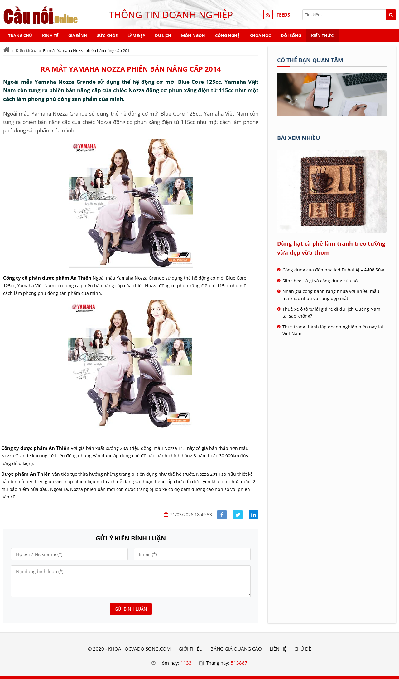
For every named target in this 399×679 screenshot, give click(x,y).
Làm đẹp (136, 35)
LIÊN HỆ (278, 649)
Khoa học (260, 35)
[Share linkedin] (253, 515)
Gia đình (77, 35)
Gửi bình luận (131, 609)
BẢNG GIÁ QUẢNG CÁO (236, 649)
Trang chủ (20, 35)
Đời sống (291, 35)
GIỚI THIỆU (191, 649)
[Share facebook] (222, 515)
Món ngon (193, 35)
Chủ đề (302, 649)
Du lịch (163, 35)
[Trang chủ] (6, 50)
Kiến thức (322, 35)
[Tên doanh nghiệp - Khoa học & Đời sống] (332, 114)
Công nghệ (227, 35)
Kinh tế (50, 35)
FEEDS (283, 15)
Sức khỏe (107, 35)
